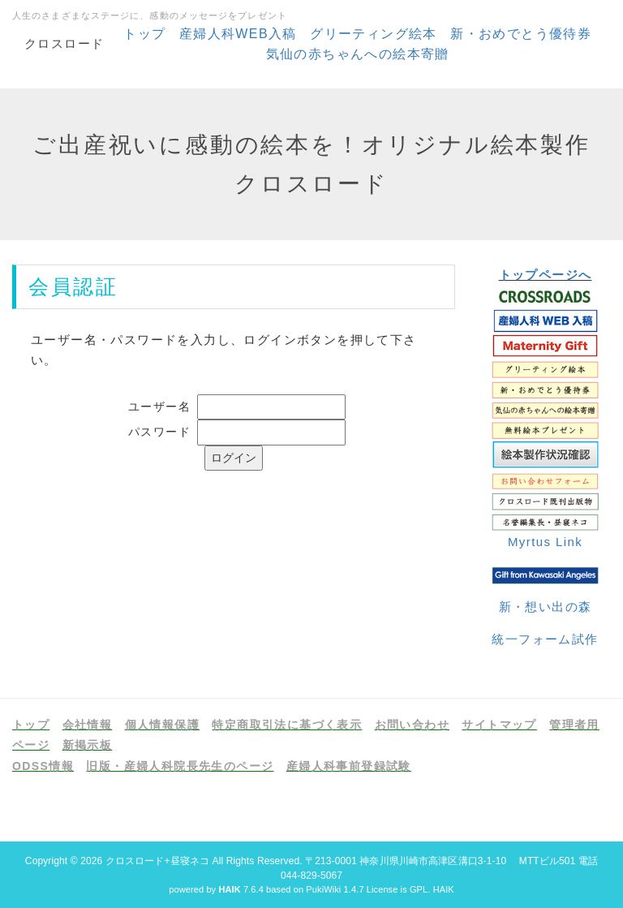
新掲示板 (87, 744)
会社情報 (87, 724)
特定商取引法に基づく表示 (287, 724)
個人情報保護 (162, 724)
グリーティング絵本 (373, 34)
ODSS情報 (43, 766)
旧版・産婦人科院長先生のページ (179, 766)
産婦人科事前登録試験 (348, 766)
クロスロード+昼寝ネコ (157, 861)
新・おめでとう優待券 (520, 34)
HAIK (443, 889)
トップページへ (545, 275)
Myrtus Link (545, 542)
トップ (144, 34)
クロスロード (64, 43)
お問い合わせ (412, 724)
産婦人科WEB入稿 (238, 34)
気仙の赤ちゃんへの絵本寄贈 (357, 54)
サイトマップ (499, 724)
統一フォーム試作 (545, 639)
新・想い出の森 (545, 606)
